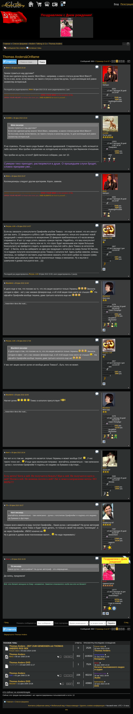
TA (7, 505)
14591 (117, 489)
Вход (116, 4)
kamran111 (99, 682)
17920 (117, 539)
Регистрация (126, 4)
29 (65, 657)
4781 (116, 314)
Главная (6, 44)
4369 (117, 99)
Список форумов (20, 44)
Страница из (102, 61)
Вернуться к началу (128, 111)
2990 (117, 259)
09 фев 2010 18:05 (22, 395)
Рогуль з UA (10, 226)
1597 (116, 257)
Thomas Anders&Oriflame (21, 57)
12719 (117, 316)
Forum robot (14, 651)
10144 (117, 541)
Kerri (8, 453)
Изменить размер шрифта (125, 44)
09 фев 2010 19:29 (18, 559)
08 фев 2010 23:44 (20, 118)
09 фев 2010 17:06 (24, 341)
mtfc (11, 675)
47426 (117, 601)
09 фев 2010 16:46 (22, 283)
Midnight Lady (100, 674)
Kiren (64, 19)
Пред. (6, 622)
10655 (117, 151)
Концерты (99, 659)
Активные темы (35, 48)
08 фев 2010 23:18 (18, 68)
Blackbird (9, 283)
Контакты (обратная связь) (39, 706)
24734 (117, 599)
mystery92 (13, 665)
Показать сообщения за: (35, 623)
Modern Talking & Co (38, 44)
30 (68, 657)
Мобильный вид (128, 44)
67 (129, 61)
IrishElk (9, 118)
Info (66, 710)
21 (65, 675)
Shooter (12, 684)
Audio (97, 678)
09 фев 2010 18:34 (18, 453)
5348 (116, 97)
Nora (11, 657)
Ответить (10, 61)
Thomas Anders (55, 44)
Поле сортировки (71, 623)
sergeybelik (99, 655)
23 (71, 675)
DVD (96, 686)
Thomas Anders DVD (19, 662)
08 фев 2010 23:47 (18, 176)
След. (126, 622)
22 (68, 675)
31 (71, 657)
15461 (117, 153)
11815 (117, 487)
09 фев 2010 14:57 (24, 226)
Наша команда (72, 706)
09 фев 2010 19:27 (16, 505)
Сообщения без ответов (16, 48)
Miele (8, 68)
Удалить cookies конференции (92, 706)
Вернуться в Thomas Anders (15, 635)
